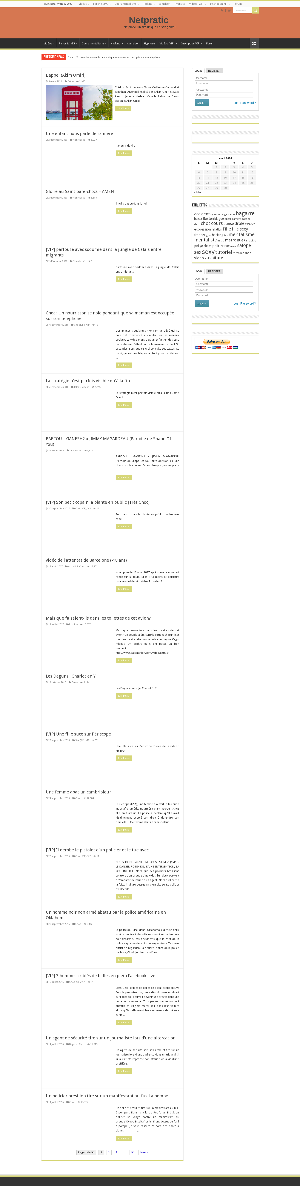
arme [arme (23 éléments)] (232, 214)
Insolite (73, 624)
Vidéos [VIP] (196, 3)
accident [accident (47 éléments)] (202, 214)
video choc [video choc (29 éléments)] (244, 253)
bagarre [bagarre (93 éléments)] (245, 213)
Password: (201, 89)
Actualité (73, 566)
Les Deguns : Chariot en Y (70, 675)
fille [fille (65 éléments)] (227, 229)
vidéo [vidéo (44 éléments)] (199, 258)
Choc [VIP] (79, 324)
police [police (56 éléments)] (206, 245)
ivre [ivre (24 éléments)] (226, 235)
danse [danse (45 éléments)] (228, 223)
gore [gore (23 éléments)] (208, 235)
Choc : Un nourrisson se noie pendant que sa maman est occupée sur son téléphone (114, 57)
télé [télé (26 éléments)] (235, 253)
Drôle (71, 81)
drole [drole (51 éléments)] (239, 223)
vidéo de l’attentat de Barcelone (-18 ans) (86, 559)
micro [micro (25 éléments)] (220, 240)
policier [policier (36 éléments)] (218, 246)
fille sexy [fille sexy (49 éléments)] (240, 229)
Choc (82, 566)
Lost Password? (245, 103)
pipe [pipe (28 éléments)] (253, 240)
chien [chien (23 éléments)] (197, 224)
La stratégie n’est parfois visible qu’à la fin (88, 380)
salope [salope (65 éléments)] (244, 245)
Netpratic (150, 20)
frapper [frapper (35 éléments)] (200, 235)
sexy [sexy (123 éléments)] (208, 251)
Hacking (147, 3)
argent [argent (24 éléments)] (225, 214)
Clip (72, 450)
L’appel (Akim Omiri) (66, 75)
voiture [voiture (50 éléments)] (216, 257)
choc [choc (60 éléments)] (206, 223)
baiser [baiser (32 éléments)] (198, 218)
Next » (144, 1152)
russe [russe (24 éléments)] (233, 246)
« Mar (197, 192)
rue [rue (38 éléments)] (227, 246)
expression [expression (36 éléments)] (202, 229)
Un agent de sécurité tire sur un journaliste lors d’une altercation (110, 1037)
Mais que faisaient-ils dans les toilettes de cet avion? (98, 617)
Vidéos (83, 3)
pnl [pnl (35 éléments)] (196, 246)
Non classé (79, 139)
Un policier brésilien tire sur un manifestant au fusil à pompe (107, 1095)
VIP (87, 324)
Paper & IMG (100, 3)
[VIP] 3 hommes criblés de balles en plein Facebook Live (100, 975)
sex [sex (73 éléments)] (198, 252)
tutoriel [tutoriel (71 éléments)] (223, 252)
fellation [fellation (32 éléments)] (216, 229)
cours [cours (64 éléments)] (217, 223)
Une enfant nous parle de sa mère (79, 133)
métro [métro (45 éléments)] (230, 240)
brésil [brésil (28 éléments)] (228, 218)
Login (198, 71)
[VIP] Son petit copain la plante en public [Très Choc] (97, 501)
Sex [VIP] (80, 740)
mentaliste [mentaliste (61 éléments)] (205, 240)
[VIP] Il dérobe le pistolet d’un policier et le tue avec (97, 849)
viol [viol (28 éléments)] (207, 258)
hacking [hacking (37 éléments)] (217, 235)
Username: (202, 78)
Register (214, 71)
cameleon (164, 3)
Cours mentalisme (125, 3)
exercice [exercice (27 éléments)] (250, 224)
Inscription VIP (218, 3)
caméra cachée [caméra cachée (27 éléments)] (241, 218)
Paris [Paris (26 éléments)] (247, 240)
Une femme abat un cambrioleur (78, 791)
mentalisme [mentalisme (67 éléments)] (242, 234)
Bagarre (73, 1043)
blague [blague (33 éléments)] (219, 219)
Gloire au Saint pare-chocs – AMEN (80, 191)
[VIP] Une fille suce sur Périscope (78, 733)
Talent (77, 386)
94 (132, 1152)
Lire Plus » (124, 108)
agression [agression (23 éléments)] (216, 214)
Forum (238, 3)
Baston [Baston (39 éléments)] (208, 219)
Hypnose (180, 3)
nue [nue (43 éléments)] (240, 240)
